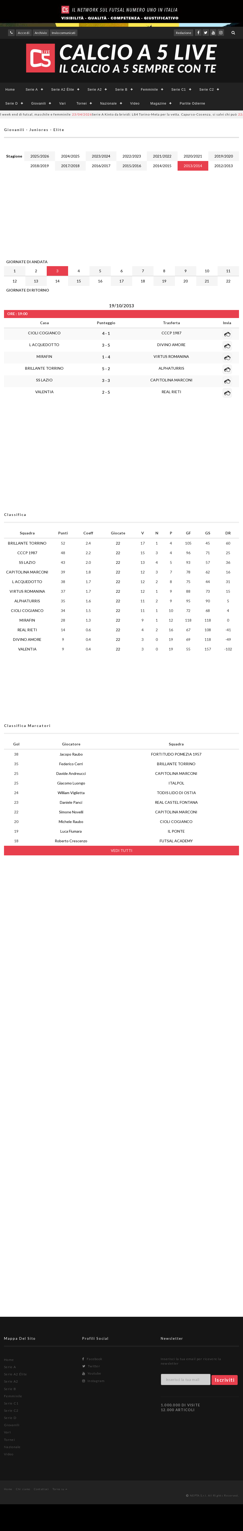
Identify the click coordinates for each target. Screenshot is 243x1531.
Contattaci (41, 1489)
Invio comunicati (63, 33)
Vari (62, 103)
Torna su (60, 1489)
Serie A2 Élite (62, 89)
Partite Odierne (192, 103)
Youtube (91, 1373)
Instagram (93, 1381)
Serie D (11, 103)
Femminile (149, 89)
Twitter (91, 1366)
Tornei (82, 103)
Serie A (32, 89)
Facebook (92, 1359)
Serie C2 (206, 89)
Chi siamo (23, 1489)
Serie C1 (178, 89)
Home (10, 89)
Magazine (158, 103)
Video (135, 103)
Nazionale (108, 103)
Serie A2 (95, 89)
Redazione (183, 33)
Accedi (24, 33)
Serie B (121, 89)
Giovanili (38, 103)
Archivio (41, 33)
